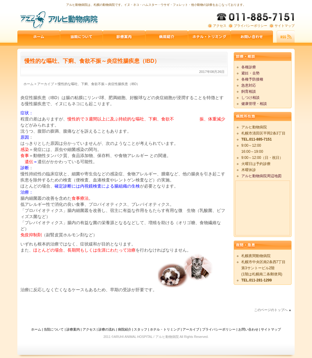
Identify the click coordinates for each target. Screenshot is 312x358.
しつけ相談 (250, 97)
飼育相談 (248, 91)
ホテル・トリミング (165, 329)
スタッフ (140, 329)
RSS (285, 36)
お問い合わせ (252, 36)
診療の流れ (106, 329)
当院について (81, 36)
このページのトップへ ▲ (273, 310)
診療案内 (124, 36)
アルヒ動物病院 (58, 19)
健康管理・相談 (254, 104)
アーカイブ (191, 329)
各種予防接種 (252, 79)
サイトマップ (285, 25)
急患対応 (248, 85)
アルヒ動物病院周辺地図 (261, 176)
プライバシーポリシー (250, 25)
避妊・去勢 (250, 73)
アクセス (219, 25)
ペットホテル (209, 36)
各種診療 (248, 67)
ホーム (38, 36)
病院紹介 (166, 36)
